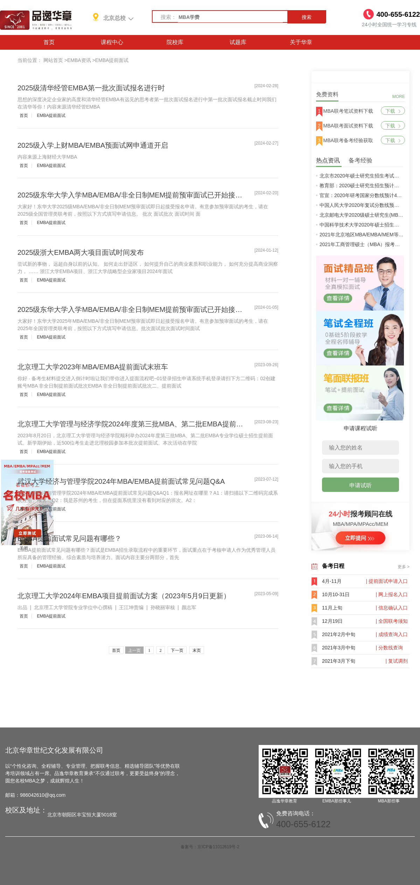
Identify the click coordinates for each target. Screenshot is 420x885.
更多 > (404, 566)
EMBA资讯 (79, 60)
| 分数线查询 (389, 647)
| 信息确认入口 (392, 608)
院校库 (175, 42)
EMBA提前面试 (112, 60)
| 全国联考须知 (392, 621)
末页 (196, 650)
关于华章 (301, 42)
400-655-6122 (303, 824)
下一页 (177, 650)
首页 (49, 42)
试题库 (238, 42)
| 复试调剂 (396, 661)
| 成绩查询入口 (392, 634)
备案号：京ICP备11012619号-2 (210, 846)
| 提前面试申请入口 (387, 581)
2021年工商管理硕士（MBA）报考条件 (362, 244)
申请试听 (360, 485)
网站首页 (53, 60)
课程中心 (112, 42)
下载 (392, 111)
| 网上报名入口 (392, 594)
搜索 (307, 17)
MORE (398, 96)
